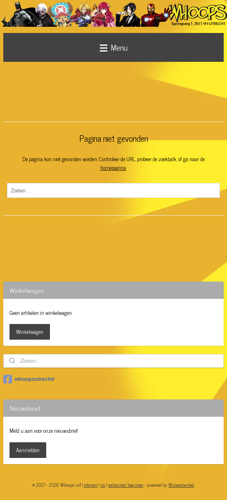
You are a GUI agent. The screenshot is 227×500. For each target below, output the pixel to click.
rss (102, 484)
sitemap (90, 484)
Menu (114, 47)
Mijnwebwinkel (181, 484)
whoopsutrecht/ (28, 379)
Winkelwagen (29, 331)
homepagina (113, 167)
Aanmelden (28, 450)
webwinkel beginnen (125, 484)
